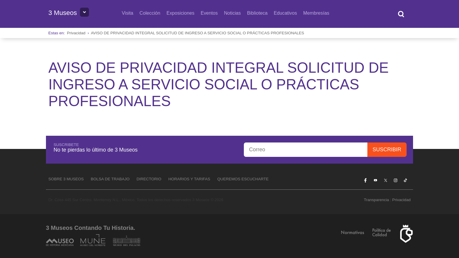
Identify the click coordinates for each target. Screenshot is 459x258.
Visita (127, 13)
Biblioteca (257, 13)
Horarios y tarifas (189, 179)
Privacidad (76, 33)
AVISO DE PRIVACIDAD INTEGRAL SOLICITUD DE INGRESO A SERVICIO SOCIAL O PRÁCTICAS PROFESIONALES (197, 33)
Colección (150, 13)
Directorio (149, 179)
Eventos (209, 13)
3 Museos (62, 12)
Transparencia (376, 200)
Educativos (285, 13)
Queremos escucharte (242, 179)
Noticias (232, 13)
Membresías (316, 13)
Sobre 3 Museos (66, 179)
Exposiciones (180, 13)
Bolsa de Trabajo (110, 179)
